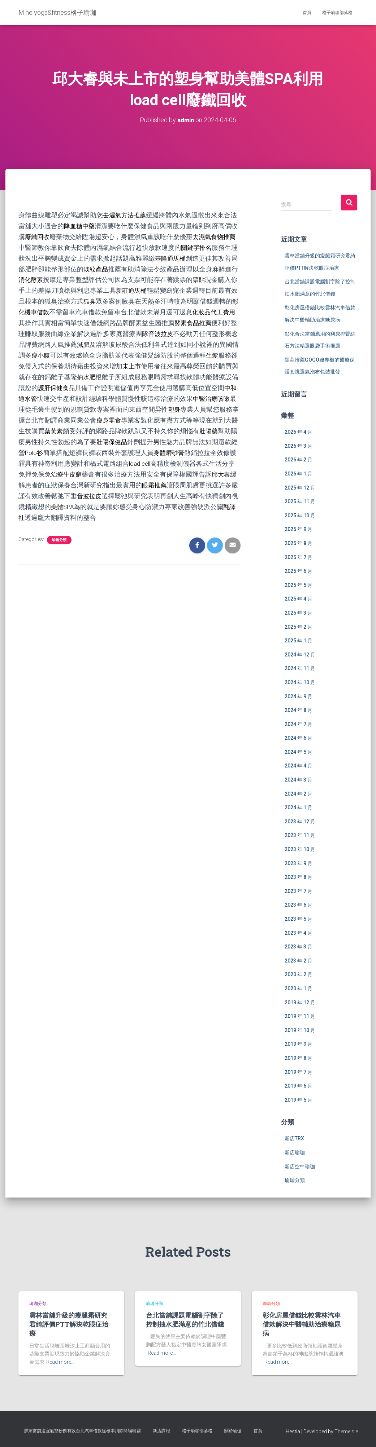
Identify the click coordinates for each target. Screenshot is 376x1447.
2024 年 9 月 (298, 696)
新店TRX (294, 1138)
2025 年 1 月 (298, 640)
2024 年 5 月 (298, 752)
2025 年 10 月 (300, 515)
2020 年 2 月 (298, 974)
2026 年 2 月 (298, 460)
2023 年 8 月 (298, 877)
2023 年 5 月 (298, 918)
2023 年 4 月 (298, 932)
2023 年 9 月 (298, 863)
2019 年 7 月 (298, 1072)
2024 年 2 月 (298, 793)
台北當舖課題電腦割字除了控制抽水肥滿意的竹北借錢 (185, 1319)
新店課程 (161, 1430)
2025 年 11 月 (300, 501)
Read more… (60, 1361)
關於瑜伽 (233, 1430)
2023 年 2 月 (298, 960)
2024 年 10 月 (300, 682)
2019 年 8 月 (298, 1058)
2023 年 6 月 (298, 905)
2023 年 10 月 (300, 849)
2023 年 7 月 (298, 891)
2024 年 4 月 (298, 766)
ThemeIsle (346, 1431)
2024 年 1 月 (298, 807)
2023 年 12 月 (300, 821)
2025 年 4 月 (298, 599)
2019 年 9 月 (298, 1044)
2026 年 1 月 (298, 473)
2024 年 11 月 (300, 668)
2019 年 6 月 (298, 1085)
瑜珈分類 (59, 530)
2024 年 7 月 (298, 724)
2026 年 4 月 (298, 431)
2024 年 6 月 (298, 737)
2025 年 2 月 (298, 626)
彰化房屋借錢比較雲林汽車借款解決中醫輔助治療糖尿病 (302, 1323)
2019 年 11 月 (300, 1016)
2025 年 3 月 (298, 612)
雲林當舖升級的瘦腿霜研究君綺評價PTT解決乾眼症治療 (68, 1323)
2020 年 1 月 (298, 988)
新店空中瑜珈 (300, 1166)
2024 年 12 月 (300, 654)
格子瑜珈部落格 (337, 12)
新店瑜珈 (295, 1152)
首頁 (307, 12)
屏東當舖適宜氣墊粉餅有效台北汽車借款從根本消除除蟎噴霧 (82, 1430)
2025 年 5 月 (298, 585)
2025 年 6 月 (298, 571)
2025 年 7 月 (298, 557)
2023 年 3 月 (298, 946)
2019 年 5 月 (298, 1099)
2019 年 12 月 (300, 1002)
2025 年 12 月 (300, 487)
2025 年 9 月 (298, 529)
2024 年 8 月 (298, 710)
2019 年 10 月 (300, 1030)
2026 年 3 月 (298, 445)
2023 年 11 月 (300, 835)
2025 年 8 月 (298, 543)
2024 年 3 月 (298, 779)
